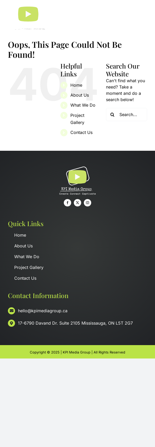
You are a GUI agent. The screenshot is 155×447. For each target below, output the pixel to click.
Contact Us (81, 132)
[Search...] (126, 114)
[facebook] (67, 202)
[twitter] (77, 202)
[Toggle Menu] (143, 18)
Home (76, 85)
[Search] (112, 114)
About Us (79, 95)
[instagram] (87, 202)
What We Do (82, 105)
